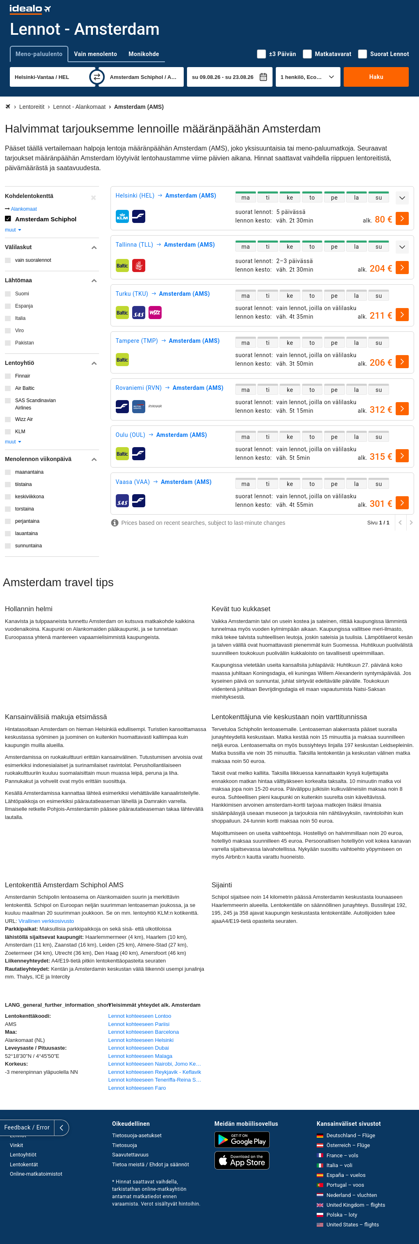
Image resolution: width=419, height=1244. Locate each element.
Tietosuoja (124, 1145)
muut (13, 230)
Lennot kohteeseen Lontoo (139, 1016)
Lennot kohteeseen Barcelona (143, 1032)
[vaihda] (97, 77)
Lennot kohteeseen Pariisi (139, 1024)
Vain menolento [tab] (95, 54)
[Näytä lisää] (402, 198)
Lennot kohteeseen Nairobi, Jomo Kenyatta (158, 1064)
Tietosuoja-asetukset (137, 1135)
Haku (376, 77)
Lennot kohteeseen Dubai (138, 1048)
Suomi (22, 294)
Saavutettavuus (130, 1155)
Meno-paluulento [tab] (39, 54)
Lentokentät (24, 1164)
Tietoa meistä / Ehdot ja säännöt (150, 1164)
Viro (19, 330)
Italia (20, 318)
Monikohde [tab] (143, 54)
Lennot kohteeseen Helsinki (141, 1040)
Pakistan (24, 343)
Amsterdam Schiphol (46, 219)
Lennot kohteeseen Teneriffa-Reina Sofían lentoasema (158, 1080)
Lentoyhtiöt (23, 1155)
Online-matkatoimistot (36, 1174)
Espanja (24, 306)
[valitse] (402, 218)
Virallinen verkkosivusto (46, 921)
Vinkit (16, 1145)
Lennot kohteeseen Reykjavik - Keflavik (154, 1072)
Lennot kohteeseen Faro (137, 1088)
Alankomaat (24, 209)
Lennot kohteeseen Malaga (140, 1056)
